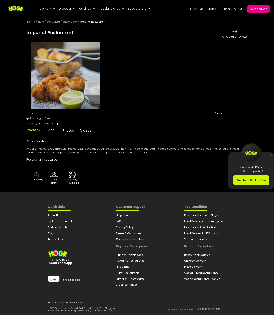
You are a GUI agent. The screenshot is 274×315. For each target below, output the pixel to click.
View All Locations (195, 239)
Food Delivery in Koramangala (203, 221)
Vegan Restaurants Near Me (202, 279)
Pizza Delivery (193, 267)
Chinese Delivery (195, 261)
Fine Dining (123, 267)
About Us (53, 215)
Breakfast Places (127, 285)
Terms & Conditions (128, 233)
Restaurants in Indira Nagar (201, 215)
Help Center (123, 215)
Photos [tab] (68, 130)
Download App (258, 9)
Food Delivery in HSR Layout (201, 233)
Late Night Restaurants (130, 279)
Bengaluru (53, 21)
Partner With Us (232, 9)
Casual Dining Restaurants (201, 273)
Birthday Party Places (129, 255)
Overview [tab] (34, 130)
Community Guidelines (130, 239)
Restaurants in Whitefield (200, 227)
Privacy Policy (124, 227)
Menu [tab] (52, 130)
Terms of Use (56, 239)
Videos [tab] (85, 130)
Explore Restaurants (203, 9)
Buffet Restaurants (127, 273)
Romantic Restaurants (130, 261)
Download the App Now (251, 180)
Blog (51, 233)
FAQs (119, 221)
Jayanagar (70, 21)
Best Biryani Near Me (197, 255)
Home (31, 21)
